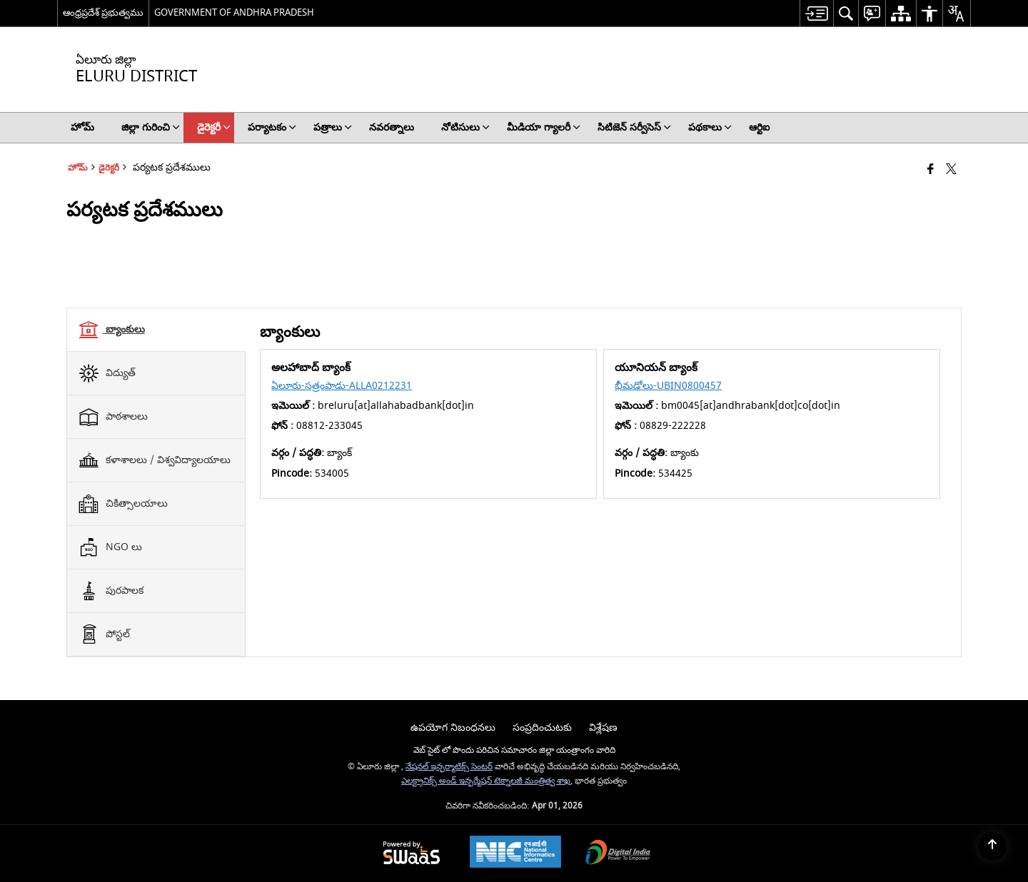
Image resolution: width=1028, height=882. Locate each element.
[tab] (156, 330)
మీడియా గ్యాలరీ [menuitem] (543, 127)
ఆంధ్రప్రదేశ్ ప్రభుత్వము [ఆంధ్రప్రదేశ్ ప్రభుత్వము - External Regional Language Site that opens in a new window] (103, 12)
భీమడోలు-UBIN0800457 (668, 385)
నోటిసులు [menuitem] (465, 127)
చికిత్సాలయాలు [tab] (123, 503)
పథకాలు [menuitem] (710, 127)
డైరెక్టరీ (109, 168)
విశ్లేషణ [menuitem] (603, 727)
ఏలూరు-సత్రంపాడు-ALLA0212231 (341, 385)
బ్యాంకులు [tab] (111, 329)
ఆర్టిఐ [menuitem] (759, 127)
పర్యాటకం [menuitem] (272, 127)
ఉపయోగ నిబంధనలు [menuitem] (452, 727)
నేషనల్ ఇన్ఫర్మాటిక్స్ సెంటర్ (449, 767)
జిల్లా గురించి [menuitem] (150, 127)
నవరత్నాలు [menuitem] (391, 127)
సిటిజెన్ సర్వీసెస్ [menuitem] (634, 127)
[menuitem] (816, 13)
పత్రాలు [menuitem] (332, 127)
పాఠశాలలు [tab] (113, 416)
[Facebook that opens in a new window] (930, 170)
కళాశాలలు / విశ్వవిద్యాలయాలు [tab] (154, 460)
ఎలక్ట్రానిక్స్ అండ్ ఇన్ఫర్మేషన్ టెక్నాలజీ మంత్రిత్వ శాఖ (485, 781)
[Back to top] (992, 846)
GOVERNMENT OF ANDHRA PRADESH (234, 12)
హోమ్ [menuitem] (82, 127)
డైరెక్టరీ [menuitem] (214, 127)
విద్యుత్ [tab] (107, 373)
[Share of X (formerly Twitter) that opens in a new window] (951, 170)
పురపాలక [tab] (110, 591)
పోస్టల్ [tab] (104, 634)
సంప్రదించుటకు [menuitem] (542, 727)
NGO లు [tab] (110, 547)
